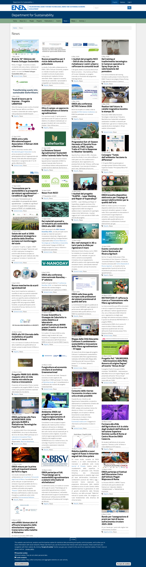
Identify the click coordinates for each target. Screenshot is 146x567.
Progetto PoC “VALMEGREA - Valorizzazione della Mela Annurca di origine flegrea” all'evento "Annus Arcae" (115, 362)
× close (73, 539)
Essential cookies (22, 553)
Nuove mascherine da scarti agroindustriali (25, 286)
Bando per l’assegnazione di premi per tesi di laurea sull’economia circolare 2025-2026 (115, 520)
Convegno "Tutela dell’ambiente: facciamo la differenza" (114, 157)
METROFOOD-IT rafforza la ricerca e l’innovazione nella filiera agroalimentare (115, 300)
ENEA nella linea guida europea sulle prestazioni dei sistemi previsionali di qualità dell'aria (84, 297)
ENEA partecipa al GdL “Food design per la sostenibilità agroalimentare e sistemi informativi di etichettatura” (55, 477)
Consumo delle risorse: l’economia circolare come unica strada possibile (84, 393)
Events (58, 21)
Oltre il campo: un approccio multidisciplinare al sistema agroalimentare (55, 110)
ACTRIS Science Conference (86, 112)
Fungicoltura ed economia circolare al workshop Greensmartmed (54, 369)
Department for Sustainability (23, 2)
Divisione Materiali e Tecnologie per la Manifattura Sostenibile (55, 241)
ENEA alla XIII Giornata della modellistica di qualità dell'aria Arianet (25, 337)
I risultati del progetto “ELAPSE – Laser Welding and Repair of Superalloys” (84, 196)
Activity (82, 21)
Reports (16, 116)
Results (46, 85)
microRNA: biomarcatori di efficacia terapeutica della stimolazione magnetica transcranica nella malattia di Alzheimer (24, 527)
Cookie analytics (21, 557)
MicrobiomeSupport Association (22, 152)
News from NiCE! (50, 192)
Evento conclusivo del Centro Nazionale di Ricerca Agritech (112, 251)
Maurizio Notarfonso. (27, 441)
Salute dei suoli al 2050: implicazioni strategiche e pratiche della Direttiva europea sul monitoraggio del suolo (24, 238)
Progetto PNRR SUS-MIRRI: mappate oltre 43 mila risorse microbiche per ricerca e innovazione (25, 378)
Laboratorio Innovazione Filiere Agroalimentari (21, 438)
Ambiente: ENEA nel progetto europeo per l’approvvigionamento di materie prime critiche (53, 415)
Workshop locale (48, 382)
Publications (49, 21)
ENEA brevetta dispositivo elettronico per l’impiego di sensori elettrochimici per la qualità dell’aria (115, 198)
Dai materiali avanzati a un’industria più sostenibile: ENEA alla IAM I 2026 (55, 223)
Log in (130, 2)
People (32, 21)
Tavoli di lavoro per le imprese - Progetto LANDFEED (22, 101)
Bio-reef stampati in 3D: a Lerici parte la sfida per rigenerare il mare (84, 245)
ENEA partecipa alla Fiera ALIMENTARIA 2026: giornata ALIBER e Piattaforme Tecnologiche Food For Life (24, 422)
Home (15, 21)
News (66, 21)
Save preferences (21, 564)
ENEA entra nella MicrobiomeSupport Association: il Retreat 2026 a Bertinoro (25, 142)
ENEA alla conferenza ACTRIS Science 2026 (82, 105)
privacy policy (29, 549)
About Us (23, 21)
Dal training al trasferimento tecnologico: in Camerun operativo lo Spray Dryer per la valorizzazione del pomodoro (114, 65)
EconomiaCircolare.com (79, 421)
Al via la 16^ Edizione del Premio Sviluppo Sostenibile (25, 60)
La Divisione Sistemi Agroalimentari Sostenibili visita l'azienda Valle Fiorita (55, 153)
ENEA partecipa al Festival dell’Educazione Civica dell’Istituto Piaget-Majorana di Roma (114, 475)
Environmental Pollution (26, 497)
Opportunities (108, 532)
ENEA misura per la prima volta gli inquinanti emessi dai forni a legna (24, 469)
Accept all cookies (123, 564)
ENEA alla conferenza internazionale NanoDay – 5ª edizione (54, 277)
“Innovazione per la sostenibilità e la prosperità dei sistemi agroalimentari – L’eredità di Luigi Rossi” (25, 192)
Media (74, 21)
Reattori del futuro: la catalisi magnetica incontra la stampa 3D (115, 109)
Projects (39, 21)
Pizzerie (14, 490)
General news (18, 76)
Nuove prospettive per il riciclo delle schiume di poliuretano (53, 61)
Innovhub (27, 477)
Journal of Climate (78, 466)
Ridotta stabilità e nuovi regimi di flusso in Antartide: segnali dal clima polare (85, 453)
